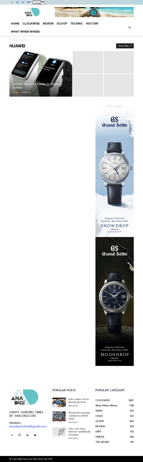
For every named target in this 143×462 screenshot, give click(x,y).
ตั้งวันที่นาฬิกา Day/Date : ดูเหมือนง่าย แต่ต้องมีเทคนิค (79, 415)
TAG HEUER (102, 442)
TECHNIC (76, 23)
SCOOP (62, 23)
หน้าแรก (13, 39)
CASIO (99, 416)
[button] (130, 28)
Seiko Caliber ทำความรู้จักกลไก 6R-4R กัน (78, 401)
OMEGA (99, 437)
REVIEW (48, 23)
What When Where (25, 31)
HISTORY (92, 23)
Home (15, 23)
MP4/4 (16, 92)
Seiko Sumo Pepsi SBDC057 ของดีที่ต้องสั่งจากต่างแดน (79, 431)
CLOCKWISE (31, 23)
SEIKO (99, 411)
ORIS (98, 431)
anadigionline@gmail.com (28, 426)
